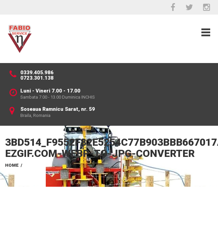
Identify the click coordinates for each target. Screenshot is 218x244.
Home (12, 165)
